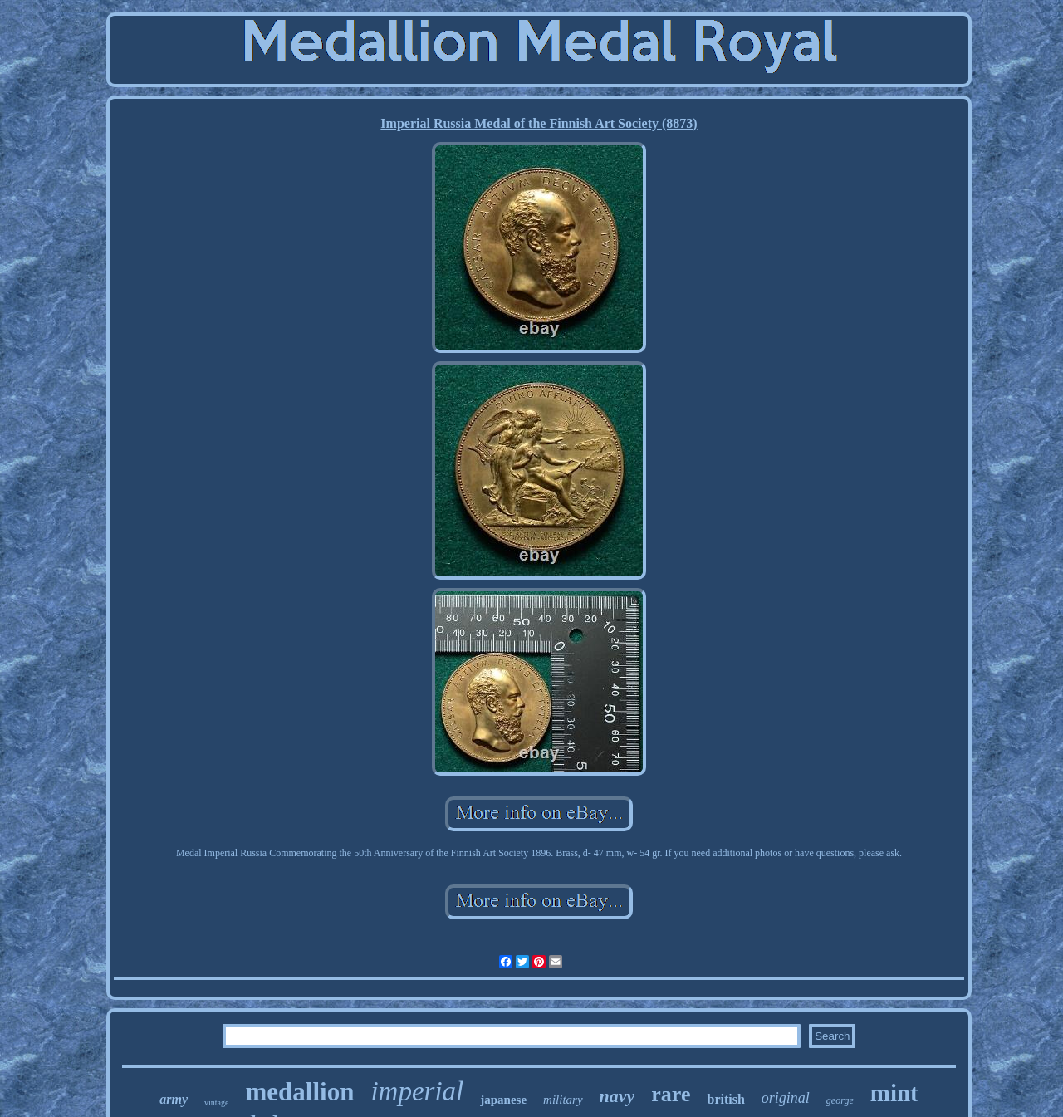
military (563, 1099)
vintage (216, 1102)
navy (617, 1095)
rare (670, 1094)
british (725, 1099)
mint (894, 1093)
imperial (416, 1091)
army (173, 1099)
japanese (503, 1099)
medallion (299, 1091)
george (840, 1100)
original (786, 1098)
